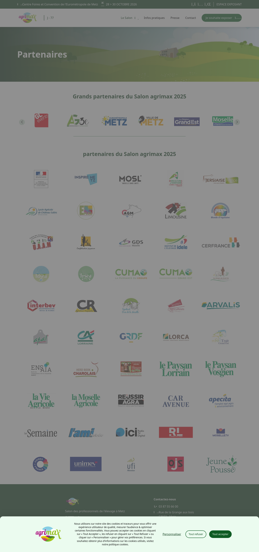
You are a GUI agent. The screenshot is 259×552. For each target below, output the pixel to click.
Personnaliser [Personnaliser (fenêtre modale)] (172, 534)
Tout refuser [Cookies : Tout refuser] (196, 534)
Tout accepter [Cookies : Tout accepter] (220, 534)
